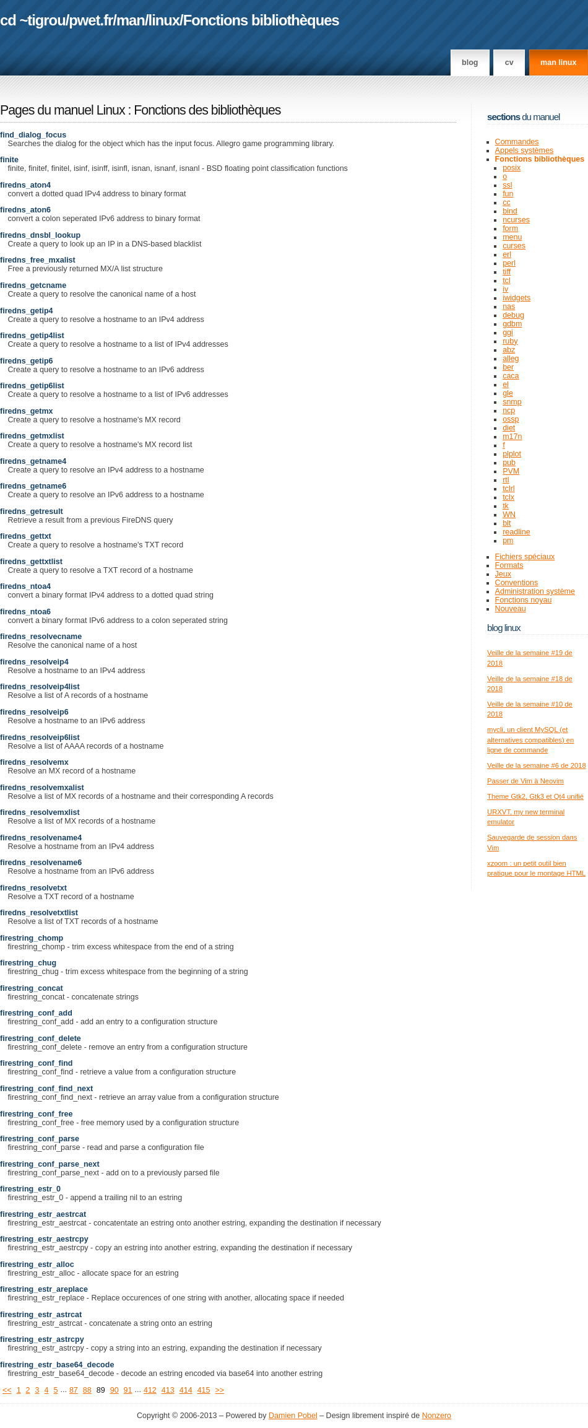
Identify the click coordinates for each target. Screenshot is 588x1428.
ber (508, 367)
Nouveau (510, 608)
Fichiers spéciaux (525, 556)
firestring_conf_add (36, 1013)
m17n (512, 436)
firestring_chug (28, 963)
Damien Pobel (293, 1415)
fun (508, 193)
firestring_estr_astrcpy (42, 1339)
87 (73, 1390)
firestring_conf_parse (39, 1138)
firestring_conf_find (36, 1063)
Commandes (517, 141)
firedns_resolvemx (34, 762)
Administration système (535, 591)
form (510, 228)
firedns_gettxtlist (31, 561)
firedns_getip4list (32, 335)
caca (511, 376)
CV (509, 62)
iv (505, 289)
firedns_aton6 (25, 210)
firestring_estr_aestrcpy (44, 1239)
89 (101, 1390)
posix (512, 167)
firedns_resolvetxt (33, 888)
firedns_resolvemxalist (42, 787)
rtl (506, 480)
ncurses (516, 220)
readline (516, 532)
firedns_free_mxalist (38, 260)
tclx (508, 497)
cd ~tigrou (33, 20)
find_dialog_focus (33, 135)
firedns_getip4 (26, 311)
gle (508, 393)
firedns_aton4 (25, 185)
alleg (511, 358)
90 (114, 1390)
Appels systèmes (524, 150)
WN (509, 514)
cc (507, 202)
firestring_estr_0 (30, 1189)
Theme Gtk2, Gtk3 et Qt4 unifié (535, 796)
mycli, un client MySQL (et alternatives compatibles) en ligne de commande (530, 740)
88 (87, 1390)
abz (509, 350)
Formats (509, 565)
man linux (558, 62)
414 (185, 1390)
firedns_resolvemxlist (40, 812)
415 (203, 1390)
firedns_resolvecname (41, 636)
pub (509, 462)
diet (509, 428)
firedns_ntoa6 (25, 611)
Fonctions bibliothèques (261, 20)
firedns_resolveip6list (40, 737)
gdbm (512, 324)
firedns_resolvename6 (41, 862)
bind (510, 211)
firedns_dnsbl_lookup (40, 235)
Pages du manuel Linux (62, 110)
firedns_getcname (33, 285)
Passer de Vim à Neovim (525, 781)
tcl (507, 280)
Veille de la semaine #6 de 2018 (536, 765)
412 (150, 1390)
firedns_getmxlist (32, 436)
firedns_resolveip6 (34, 712)
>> (220, 1390)
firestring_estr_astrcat (41, 1314)
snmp (512, 402)
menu (512, 237)
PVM (511, 471)
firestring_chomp (31, 938)
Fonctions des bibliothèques (207, 110)
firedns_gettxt (25, 536)
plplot (512, 454)
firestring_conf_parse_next (50, 1164)
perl (509, 263)
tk (506, 506)
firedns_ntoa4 (25, 586)
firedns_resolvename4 (41, 838)
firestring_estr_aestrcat (43, 1214)
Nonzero (436, 1415)
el (506, 384)
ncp (509, 410)
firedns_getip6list (32, 385)
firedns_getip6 (26, 361)
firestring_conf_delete (40, 1038)
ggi (508, 332)
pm (508, 540)
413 (168, 1390)
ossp (511, 419)
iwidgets (516, 298)
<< (7, 1390)
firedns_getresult (31, 511)
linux (164, 20)
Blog (470, 62)
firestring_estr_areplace (44, 1289)
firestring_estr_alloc (37, 1264)
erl (507, 254)
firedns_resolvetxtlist (39, 912)
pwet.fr (91, 20)
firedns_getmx (26, 411)
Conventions (516, 582)
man (130, 20)
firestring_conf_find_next (46, 1088)
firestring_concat (31, 988)
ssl (507, 185)
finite (9, 159)
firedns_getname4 (33, 461)
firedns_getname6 (33, 486)
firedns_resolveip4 (34, 662)
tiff (507, 272)
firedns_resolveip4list (40, 686)
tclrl (508, 488)
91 (128, 1390)
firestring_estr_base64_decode (57, 1365)
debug (513, 315)
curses (514, 246)
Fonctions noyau (523, 600)
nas (509, 306)
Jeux (503, 574)
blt (507, 523)
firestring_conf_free (36, 1114)
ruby (510, 341)
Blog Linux (504, 627)
